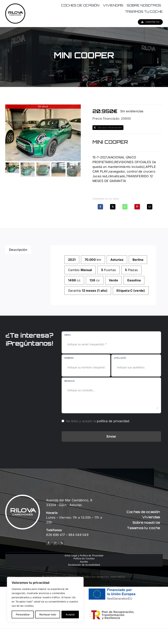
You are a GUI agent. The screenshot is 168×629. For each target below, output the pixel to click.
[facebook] (48, 542)
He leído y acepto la (97, 421)
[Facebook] (100, 206)
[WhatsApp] (125, 206)
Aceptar (70, 614)
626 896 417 (55, 535)
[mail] (55, 542)
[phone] (61, 542)
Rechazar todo (47, 614)
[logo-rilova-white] (22, 496)
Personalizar (23, 614)
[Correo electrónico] (149, 206)
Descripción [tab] (18, 250)
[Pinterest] (137, 206)
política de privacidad (113, 421)
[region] (45, 599)
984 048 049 (78, 535)
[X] (112, 206)
